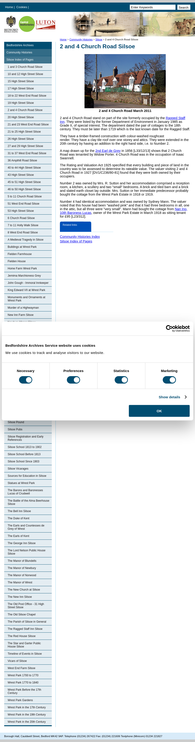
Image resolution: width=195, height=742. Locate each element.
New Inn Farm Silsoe (20, 315)
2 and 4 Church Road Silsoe (25, 110)
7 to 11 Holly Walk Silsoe (23, 225)
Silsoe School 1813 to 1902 (25, 447)
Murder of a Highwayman (23, 307)
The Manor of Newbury (22, 568)
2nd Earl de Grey (108, 151)
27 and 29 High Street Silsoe (25, 146)
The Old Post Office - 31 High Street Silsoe (26, 605)
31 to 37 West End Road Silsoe (27, 153)
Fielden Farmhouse (20, 254)
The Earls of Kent (18, 536)
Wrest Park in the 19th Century (27, 714)
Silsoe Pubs (15, 429)
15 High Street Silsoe (21, 81)
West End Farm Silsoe (21, 668)
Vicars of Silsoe (17, 661)
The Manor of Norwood (22, 575)
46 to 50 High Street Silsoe (24, 189)
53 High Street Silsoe (21, 210)
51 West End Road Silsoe (23, 203)
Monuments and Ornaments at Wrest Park (26, 299)
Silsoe (98, 39)
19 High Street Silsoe (21, 103)
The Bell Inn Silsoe (19, 511)
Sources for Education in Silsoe (27, 475)
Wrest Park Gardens (20, 700)
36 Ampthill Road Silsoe (22, 160)
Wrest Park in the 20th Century (27, 721)
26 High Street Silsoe (21, 139)
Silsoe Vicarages (18, 468)
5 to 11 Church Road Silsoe (25, 196)
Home (9, 7)
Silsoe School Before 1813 (24, 454)
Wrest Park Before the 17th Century (24, 691)
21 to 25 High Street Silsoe (24, 131)
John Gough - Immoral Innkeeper (28, 282)
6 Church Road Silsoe (21, 218)
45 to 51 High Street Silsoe (24, 182)
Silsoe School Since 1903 (23, 461)
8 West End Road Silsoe (23, 232)
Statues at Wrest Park (21, 483)
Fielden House (17, 261)
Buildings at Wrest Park (22, 246)
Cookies (22, 7)
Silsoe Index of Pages (19, 59)
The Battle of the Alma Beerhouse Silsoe (28, 502)
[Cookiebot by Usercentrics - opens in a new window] (169, 328)
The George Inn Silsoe (22, 543)
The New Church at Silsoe (24, 589)
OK (159, 411)
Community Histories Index (80, 237)
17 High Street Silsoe (21, 88)
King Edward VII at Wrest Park (26, 290)
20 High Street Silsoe (21, 117)
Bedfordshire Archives (20, 45)
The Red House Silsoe (22, 636)
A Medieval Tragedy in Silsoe (25, 239)
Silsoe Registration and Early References (25, 438)
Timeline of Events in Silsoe (25, 653)
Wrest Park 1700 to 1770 (23, 675)
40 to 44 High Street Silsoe (24, 167)
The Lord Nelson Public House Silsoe (27, 552)
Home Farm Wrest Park (22, 268)
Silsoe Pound (16, 422)
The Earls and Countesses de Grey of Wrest (26, 527)
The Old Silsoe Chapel (22, 614)
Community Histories (81, 39)
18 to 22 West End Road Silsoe (27, 95)
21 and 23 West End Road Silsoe (28, 124)
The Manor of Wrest (20, 582)
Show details (169, 397)
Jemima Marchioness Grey (24, 275)
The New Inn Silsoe (20, 596)
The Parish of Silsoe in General (27, 621)
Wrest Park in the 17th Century (27, 707)
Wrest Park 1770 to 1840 (23, 682)
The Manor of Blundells (22, 560)
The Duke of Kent (18, 518)
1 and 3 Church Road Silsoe (25, 67)
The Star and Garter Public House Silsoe (24, 645)
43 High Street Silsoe (21, 175)
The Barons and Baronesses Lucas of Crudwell (25, 492)
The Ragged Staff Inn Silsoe (25, 629)
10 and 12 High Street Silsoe (25, 74)
